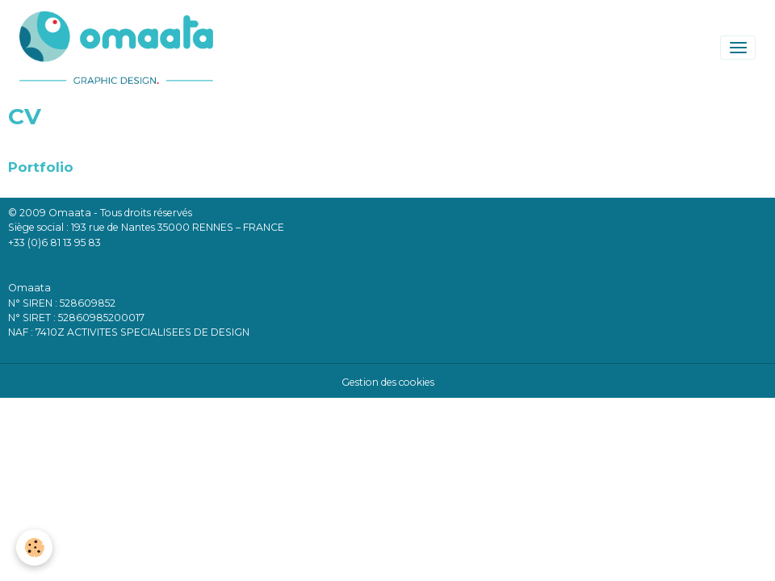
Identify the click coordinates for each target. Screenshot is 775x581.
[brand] (119, 47)
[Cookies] (34, 547)
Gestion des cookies (387, 382)
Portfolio (40, 167)
